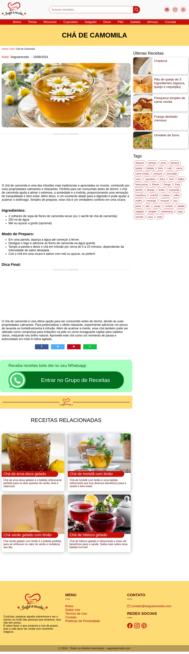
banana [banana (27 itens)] (175, 162)
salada (135, 22)
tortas (32, 22)
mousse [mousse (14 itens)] (165, 200)
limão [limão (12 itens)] (161, 190)
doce (107, 22)
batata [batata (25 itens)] (138, 168)
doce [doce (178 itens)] (162, 179)
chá (12, 49)
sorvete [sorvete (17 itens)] (139, 217)
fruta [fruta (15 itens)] (177, 184)
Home (5, 49)
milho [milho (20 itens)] (177, 195)
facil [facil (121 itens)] (171, 179)
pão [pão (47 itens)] (148, 206)
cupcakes (70, 22)
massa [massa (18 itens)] (165, 195)
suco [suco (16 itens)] (150, 217)
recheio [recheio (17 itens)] (169, 206)
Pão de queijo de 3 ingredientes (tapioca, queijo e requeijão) (169, 83)
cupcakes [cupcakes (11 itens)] (150, 179)
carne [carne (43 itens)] (179, 168)
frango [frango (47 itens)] (167, 184)
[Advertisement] (66, 158)
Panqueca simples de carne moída (169, 99)
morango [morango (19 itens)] (151, 200)
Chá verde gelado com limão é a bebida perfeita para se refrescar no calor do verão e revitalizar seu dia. (32, 546)
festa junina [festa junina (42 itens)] (141, 184)
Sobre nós (72, 612)
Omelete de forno (166, 135)
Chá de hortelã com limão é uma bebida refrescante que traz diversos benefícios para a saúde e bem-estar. (97, 484)
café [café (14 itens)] (169, 168)
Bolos (69, 608)
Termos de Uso (76, 616)
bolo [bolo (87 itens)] (160, 168)
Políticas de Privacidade (82, 623)
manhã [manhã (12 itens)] (154, 195)
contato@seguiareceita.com (149, 608)
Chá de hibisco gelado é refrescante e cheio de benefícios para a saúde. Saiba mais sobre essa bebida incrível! (98, 546)
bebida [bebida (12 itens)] (150, 168)
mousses (50, 22)
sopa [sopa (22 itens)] (180, 211)
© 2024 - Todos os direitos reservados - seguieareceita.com (94, 650)
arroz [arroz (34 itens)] (163, 162)
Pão (120, 22)
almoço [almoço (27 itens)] (152, 162)
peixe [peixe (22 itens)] (138, 206)
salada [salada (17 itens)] (181, 206)
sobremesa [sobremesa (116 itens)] (167, 211)
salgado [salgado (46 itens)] (139, 211)
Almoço (152, 22)
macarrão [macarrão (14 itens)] (174, 190)
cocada (170, 22)
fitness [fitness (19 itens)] (155, 184)
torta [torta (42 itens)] (159, 217)
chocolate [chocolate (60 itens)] (172, 173)
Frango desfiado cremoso (166, 118)
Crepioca (160, 61)
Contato (71, 619)
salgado (90, 22)
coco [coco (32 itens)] (138, 179)
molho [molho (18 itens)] (138, 200)
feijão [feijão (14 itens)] (181, 179)
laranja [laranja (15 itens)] (150, 190)
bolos (17, 22)
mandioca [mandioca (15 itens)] (140, 195)
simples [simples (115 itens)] (152, 211)
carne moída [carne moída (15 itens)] (142, 173)
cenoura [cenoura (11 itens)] (157, 173)
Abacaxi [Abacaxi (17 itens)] (139, 162)
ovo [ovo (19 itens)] (175, 200)
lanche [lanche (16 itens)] (139, 190)
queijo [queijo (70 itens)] (157, 206)
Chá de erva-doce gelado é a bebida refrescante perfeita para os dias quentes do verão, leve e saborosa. (32, 484)
